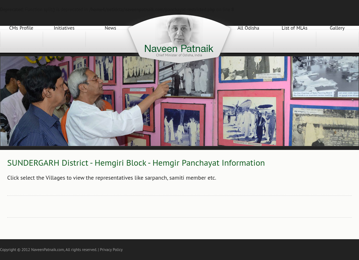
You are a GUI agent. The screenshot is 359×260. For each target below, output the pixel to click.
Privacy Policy (111, 249)
